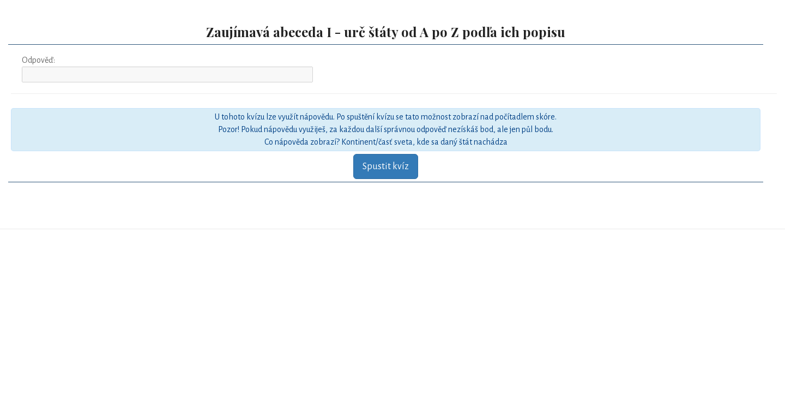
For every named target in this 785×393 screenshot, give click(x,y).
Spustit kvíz (386, 166)
